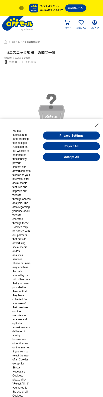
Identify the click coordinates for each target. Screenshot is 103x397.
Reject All (72, 146)
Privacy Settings (71, 135)
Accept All (71, 157)
